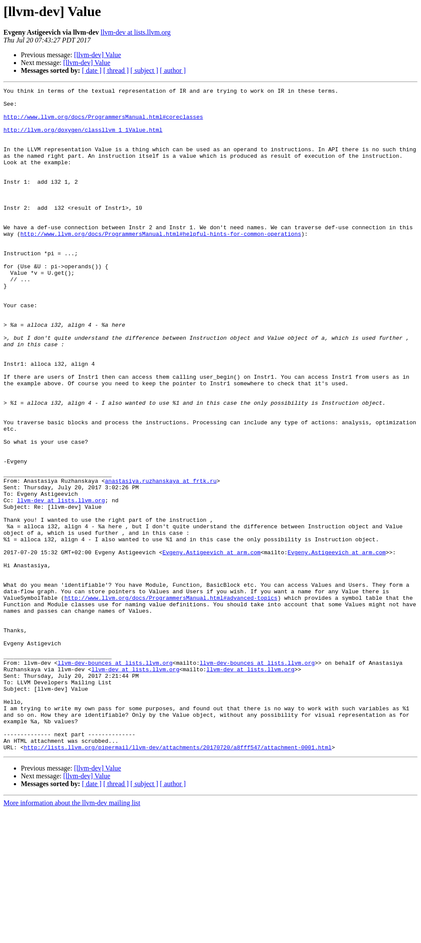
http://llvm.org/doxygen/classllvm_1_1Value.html (83, 139)
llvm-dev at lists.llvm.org (135, 32)
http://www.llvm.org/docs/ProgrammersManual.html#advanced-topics (170, 700)
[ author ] (173, 70)
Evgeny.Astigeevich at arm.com (212, 646)
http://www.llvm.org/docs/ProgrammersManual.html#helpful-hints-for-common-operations (160, 263)
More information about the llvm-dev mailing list (71, 935)
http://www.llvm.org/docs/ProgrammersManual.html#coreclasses (103, 123)
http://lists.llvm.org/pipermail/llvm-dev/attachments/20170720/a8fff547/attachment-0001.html (178, 880)
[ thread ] (116, 70)
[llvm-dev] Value (97, 55)
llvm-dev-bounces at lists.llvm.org (115, 778)
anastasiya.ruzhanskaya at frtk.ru (160, 560)
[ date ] (91, 70)
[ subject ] (144, 70)
